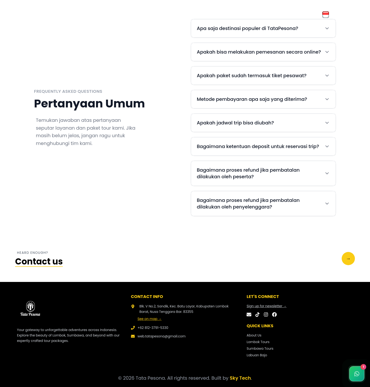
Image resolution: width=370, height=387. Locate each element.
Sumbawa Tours (260, 348)
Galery (119, 14)
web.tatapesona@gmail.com (162, 336)
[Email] (249, 314)
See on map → (150, 318)
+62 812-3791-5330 (153, 327)
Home (81, 14)
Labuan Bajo (257, 355)
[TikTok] (257, 314)
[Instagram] (266, 314)
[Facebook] (274, 314)
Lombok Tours (258, 342)
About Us (100, 14)
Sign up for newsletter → (266, 306)
